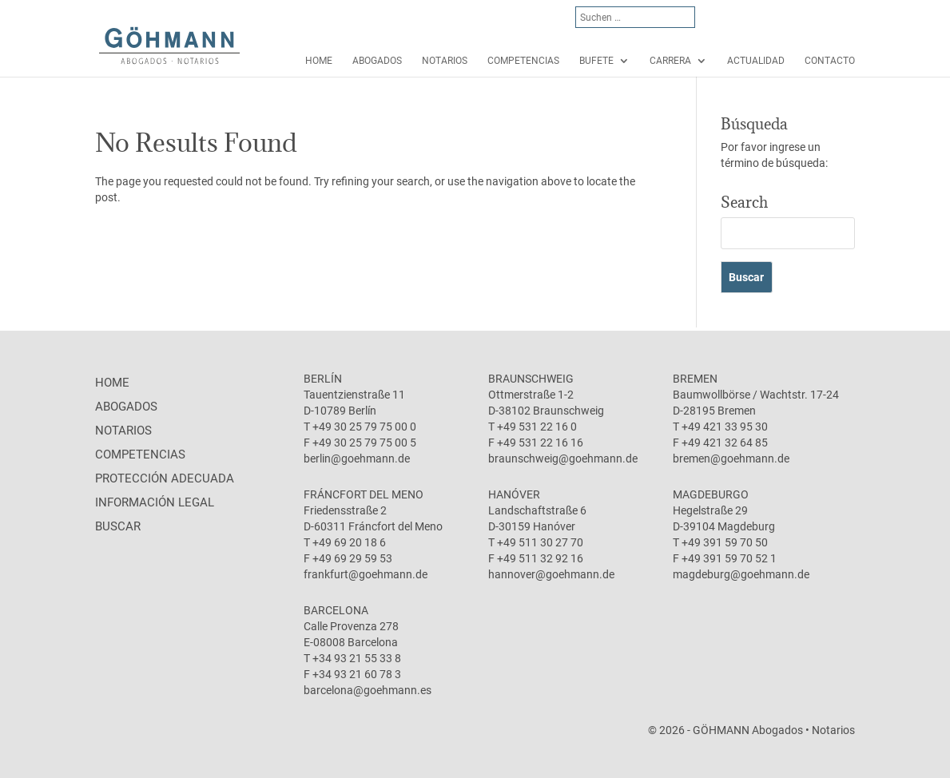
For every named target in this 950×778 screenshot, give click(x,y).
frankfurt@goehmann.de (365, 574)
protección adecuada (164, 478)
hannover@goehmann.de (551, 574)
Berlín (323, 378)
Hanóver (514, 494)
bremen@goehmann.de (731, 458)
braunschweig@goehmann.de (563, 458)
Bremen (695, 378)
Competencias (523, 60)
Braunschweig (531, 378)
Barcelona (336, 610)
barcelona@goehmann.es (367, 690)
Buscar (118, 526)
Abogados (377, 60)
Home (318, 60)
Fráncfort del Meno (363, 494)
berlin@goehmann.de (357, 458)
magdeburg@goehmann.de (741, 574)
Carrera (670, 60)
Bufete (596, 60)
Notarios (444, 60)
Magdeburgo (711, 494)
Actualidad (756, 60)
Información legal (154, 502)
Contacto (830, 60)
